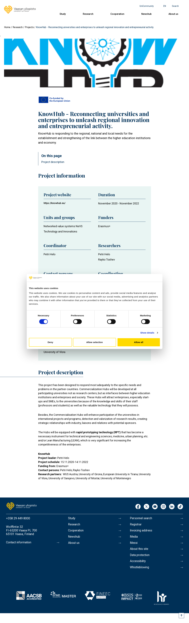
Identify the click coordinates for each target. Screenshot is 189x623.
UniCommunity (146, 6)
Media (134, 537)
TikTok (180, 507)
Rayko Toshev (106, 259)
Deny (50, 342)
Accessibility (138, 562)
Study (63, 14)
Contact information (19, 542)
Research (88, 14)
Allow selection (94, 342)
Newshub (146, 14)
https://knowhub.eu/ (54, 203)
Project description (52, 162)
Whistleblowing (140, 569)
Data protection (140, 556)
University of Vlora (54, 352)
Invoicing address (141, 531)
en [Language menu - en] (164, 6)
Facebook (138, 507)
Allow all (138, 342)
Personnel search (141, 518)
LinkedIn (172, 507)
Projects (29, 27)
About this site (139, 550)
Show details (147, 332)
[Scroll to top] (181, 615)
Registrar (136, 524)
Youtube (155, 507)
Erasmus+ (104, 226)
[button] (94, 62)
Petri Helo (49, 254)
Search (175, 6)
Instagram (163, 507)
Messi (134, 543)
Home (7, 27)
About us (173, 14)
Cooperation (117, 14)
